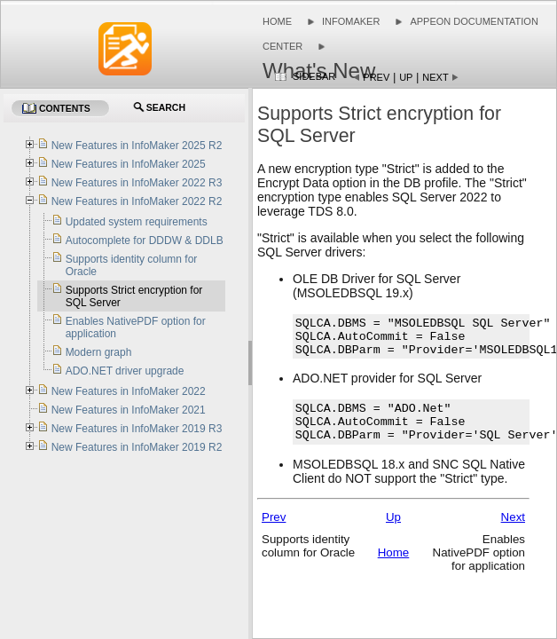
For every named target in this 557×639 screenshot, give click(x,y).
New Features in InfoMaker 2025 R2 (137, 145)
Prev (376, 77)
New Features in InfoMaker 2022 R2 (137, 201)
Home (277, 21)
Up (405, 77)
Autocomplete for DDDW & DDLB (145, 240)
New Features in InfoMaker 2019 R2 (137, 447)
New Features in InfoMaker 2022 (128, 391)
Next (435, 77)
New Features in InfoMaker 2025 (128, 164)
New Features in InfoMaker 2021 (128, 410)
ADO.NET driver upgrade (125, 371)
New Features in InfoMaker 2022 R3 (137, 183)
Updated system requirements (137, 222)
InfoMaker (351, 21)
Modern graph (99, 352)
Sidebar (314, 76)
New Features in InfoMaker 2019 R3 (137, 428)
